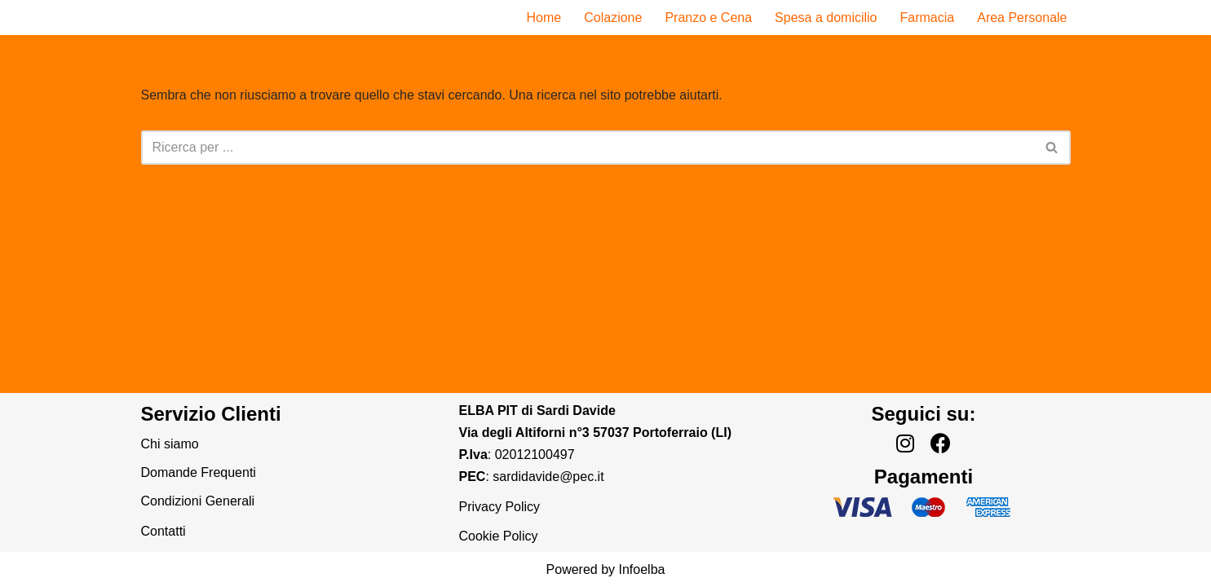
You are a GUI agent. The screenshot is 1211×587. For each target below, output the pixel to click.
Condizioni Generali (198, 501)
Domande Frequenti (198, 472)
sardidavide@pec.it (548, 476)
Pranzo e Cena (708, 17)
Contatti (163, 531)
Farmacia (927, 17)
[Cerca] (587, 147)
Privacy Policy (500, 507)
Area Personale (1022, 17)
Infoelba (642, 569)
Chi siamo (170, 444)
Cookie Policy (498, 536)
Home (544, 17)
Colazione (613, 17)
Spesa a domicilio (826, 17)
